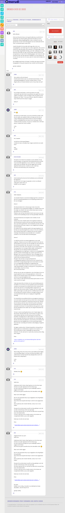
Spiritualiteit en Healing (25, 20)
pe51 (15, 192)
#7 (13, 186)
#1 (12, 68)
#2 (13, 84)
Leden (32, 501)
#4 (13, 130)
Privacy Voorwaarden (25, 501)
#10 (13, 374)
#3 (13, 104)
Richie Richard (17, 157)
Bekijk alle (60, 62)
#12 (13, 493)
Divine (15, 74)
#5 (13, 151)
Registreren (55, 2)
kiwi (14, 31)
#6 (13, 170)
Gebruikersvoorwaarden (13, 501)
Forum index (15, 20)
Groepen (36, 501)
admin (15, 109)
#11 (13, 427)
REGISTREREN (55, 31)
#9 (13, 363)
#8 (13, 343)
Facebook (41, 501)
